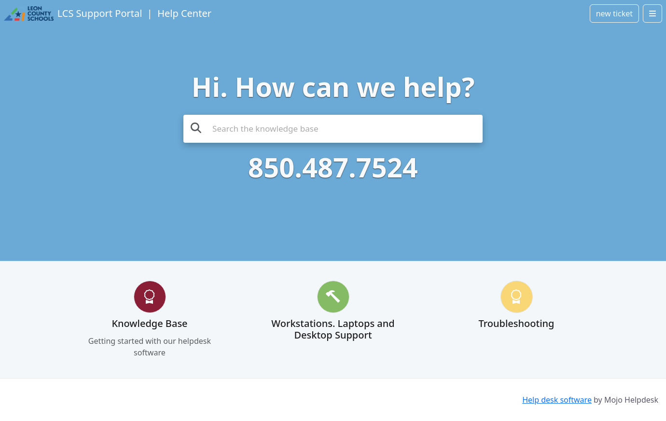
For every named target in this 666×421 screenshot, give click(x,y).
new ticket (614, 13)
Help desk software (557, 399)
